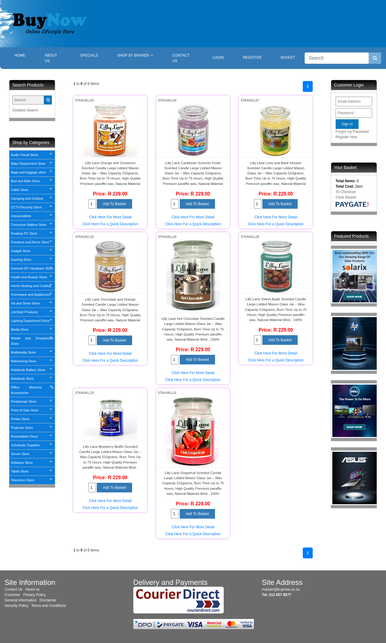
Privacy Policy (34, 595)
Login (217, 57)
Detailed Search (25, 110)
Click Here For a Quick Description (110, 224)
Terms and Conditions (48, 606)
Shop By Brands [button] (133, 55)
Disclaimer (48, 600)
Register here (346, 137)
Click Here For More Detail (110, 217)
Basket (288, 57)
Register (252, 57)
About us (32, 589)
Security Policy (16, 606)
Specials (89, 55)
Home (24, 55)
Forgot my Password (352, 132)
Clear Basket (346, 197)
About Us (51, 58)
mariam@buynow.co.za (280, 589)
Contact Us (180, 58)
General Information (20, 600)
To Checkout (346, 192)
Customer (12, 595)
